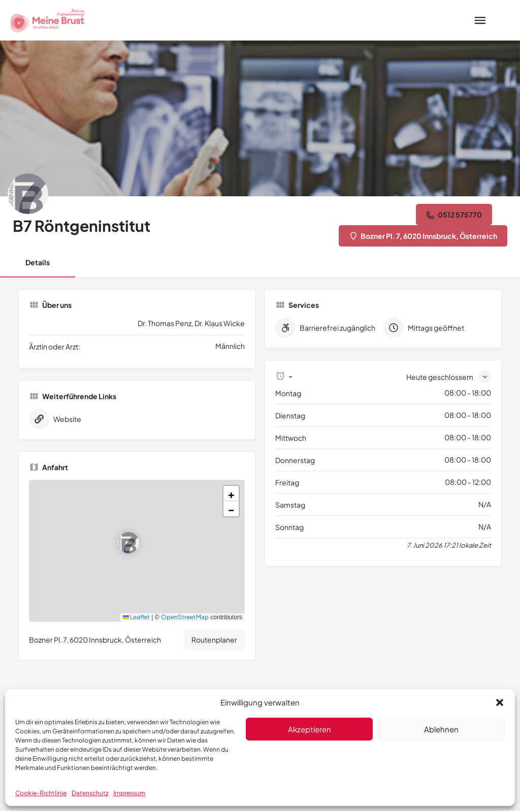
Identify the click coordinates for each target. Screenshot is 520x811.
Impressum (129, 793)
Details (37, 262)
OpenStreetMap (185, 617)
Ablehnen (441, 729)
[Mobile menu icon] (480, 20)
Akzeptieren (309, 729)
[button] (500, 702)
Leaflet (136, 617)
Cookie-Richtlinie (41, 793)
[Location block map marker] (128, 542)
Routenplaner (214, 639)
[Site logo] (48, 20)
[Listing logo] (28, 193)
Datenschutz (90, 793)
